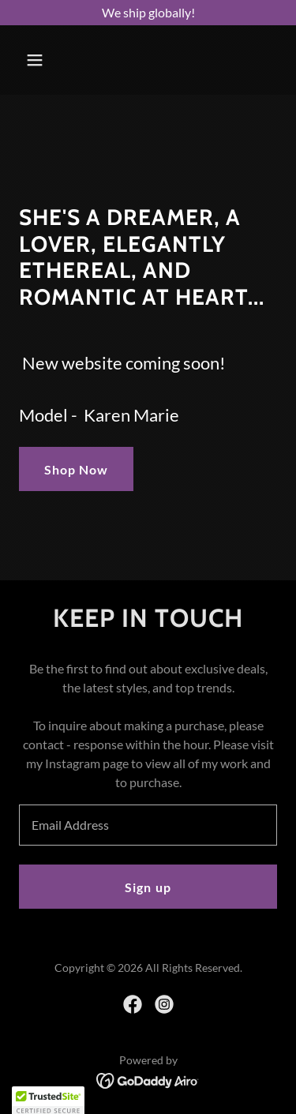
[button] (48, 60)
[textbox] (148, 825)
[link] (132, 1004)
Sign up (147, 887)
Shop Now (76, 469)
